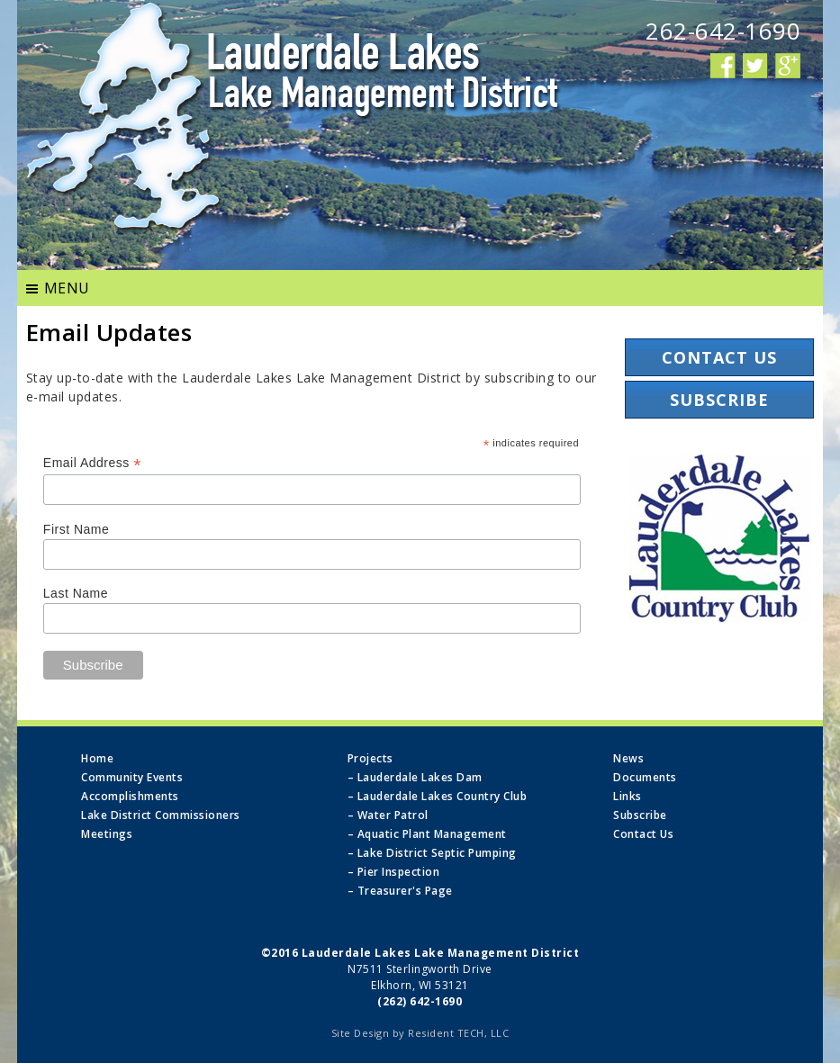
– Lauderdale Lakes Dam (415, 777)
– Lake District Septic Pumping (432, 852)
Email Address (92, 463)
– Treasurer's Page (400, 890)
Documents (645, 777)
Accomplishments (130, 796)
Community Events (132, 777)
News (628, 758)
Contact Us (719, 357)
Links (627, 796)
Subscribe (719, 399)
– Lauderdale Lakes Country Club (438, 796)
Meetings (106, 834)
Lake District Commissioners (160, 815)
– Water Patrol (388, 815)
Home (97, 758)
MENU (67, 288)
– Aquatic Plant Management (427, 834)
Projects (370, 758)
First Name (76, 529)
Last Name (75, 593)
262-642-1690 (723, 30)
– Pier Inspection (394, 871)
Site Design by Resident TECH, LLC (420, 1033)
